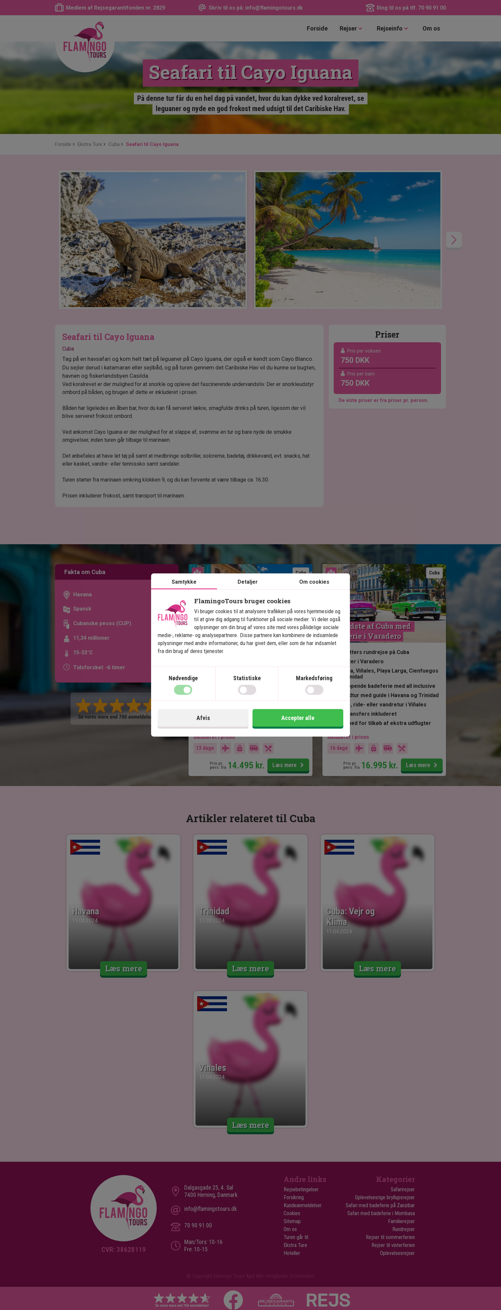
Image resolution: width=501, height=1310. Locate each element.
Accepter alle (297, 717)
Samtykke (184, 582)
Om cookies (314, 582)
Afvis (203, 717)
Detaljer (248, 582)
